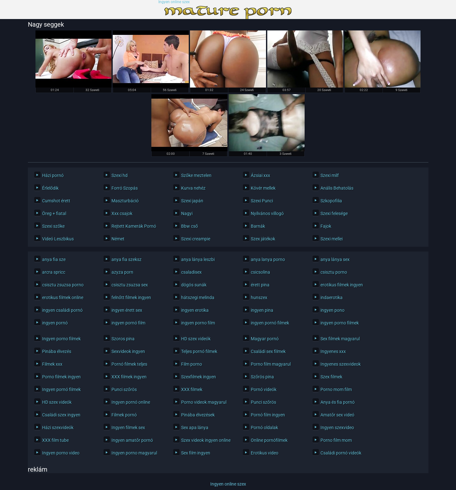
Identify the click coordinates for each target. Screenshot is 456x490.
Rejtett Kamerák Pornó (133, 226)
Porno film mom (336, 440)
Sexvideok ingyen (128, 351)
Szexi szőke (53, 226)
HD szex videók (196, 338)
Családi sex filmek (268, 351)
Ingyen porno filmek (61, 338)
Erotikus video (264, 452)
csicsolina (260, 272)
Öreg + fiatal (54, 213)
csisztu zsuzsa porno (63, 284)
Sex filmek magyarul (340, 338)
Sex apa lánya (194, 427)
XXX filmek (191, 389)
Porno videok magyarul (203, 402)
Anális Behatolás (336, 188)
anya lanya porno (268, 259)
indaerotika (331, 297)
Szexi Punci (262, 200)
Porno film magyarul (271, 364)
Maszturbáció (125, 200)
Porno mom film (336, 389)
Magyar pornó (265, 338)
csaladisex (191, 272)
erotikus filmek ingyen (341, 284)
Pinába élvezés (56, 351)
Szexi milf (329, 175)
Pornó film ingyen (268, 414)
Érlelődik (50, 188)
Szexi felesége (334, 213)
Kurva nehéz (193, 188)
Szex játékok (263, 238)
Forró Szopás (124, 188)
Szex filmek (331, 376)
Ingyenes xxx (333, 351)
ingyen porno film (198, 322)
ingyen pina (262, 310)
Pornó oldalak (264, 427)
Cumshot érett (56, 200)
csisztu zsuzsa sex (129, 284)
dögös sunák (193, 284)
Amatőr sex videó (337, 414)
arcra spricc (53, 272)
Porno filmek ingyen (61, 376)
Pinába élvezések (198, 414)
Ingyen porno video (60, 452)
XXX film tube (55, 440)
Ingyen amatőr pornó (132, 440)
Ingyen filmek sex (128, 427)
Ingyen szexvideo (337, 427)
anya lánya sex (335, 259)
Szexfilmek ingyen (198, 376)
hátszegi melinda (197, 297)
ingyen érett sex (126, 310)
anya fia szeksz (126, 259)
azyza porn (122, 272)
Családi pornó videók (340, 452)
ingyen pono (332, 310)
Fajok (325, 226)
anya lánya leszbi (198, 259)
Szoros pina (123, 338)
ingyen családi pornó (62, 310)
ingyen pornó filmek (270, 322)
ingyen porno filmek (339, 322)
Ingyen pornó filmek (61, 389)
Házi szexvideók (57, 427)
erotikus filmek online (62, 297)
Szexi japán (192, 200)
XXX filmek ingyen (129, 376)
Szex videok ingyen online (206, 440)
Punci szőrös (124, 389)
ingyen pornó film (128, 322)
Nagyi (187, 213)
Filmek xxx (52, 364)
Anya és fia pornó (337, 402)
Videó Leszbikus (58, 238)
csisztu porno (333, 272)
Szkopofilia (331, 200)
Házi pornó (53, 175)
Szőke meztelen (196, 175)
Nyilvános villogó (267, 213)
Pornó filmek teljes (129, 364)
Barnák (258, 226)
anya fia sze (54, 259)
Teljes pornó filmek (199, 351)
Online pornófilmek (269, 440)
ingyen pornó (55, 322)
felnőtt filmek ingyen (131, 297)
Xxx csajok (121, 213)
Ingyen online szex (174, 2)
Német (117, 238)
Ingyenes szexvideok (340, 364)
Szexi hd (119, 175)
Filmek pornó (124, 414)
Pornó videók (263, 389)
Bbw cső (189, 226)
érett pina (260, 284)
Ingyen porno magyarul (134, 452)
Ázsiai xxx (260, 175)
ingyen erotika (195, 310)
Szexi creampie (195, 238)
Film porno (191, 364)
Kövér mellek (263, 188)
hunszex (259, 297)
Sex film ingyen (195, 452)
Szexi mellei (331, 238)
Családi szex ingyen (61, 414)
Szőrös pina (262, 376)
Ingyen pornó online (130, 402)
